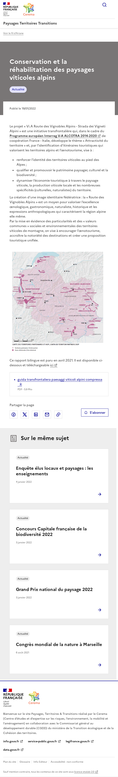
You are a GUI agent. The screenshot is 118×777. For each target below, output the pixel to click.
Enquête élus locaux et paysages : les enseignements (54, 471)
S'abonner (94, 412)
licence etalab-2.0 (84, 772)
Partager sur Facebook (14, 415)
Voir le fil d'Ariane (13, 33)
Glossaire (25, 762)
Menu (112, 5)
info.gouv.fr (11, 741)
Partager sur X (25, 415)
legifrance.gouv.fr (78, 741)
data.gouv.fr (11, 750)
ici (51, 365)
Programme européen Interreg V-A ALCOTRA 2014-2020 (53, 135)
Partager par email (47, 415)
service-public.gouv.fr (42, 741)
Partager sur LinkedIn (36, 415)
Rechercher (104, 5)
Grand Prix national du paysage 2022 (54, 589)
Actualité (18, 89)
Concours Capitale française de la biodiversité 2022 (51, 532)
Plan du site (9, 762)
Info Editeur (40, 762)
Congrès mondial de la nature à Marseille (59, 644)
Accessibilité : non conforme (67, 762)
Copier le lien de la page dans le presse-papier (58, 415)
